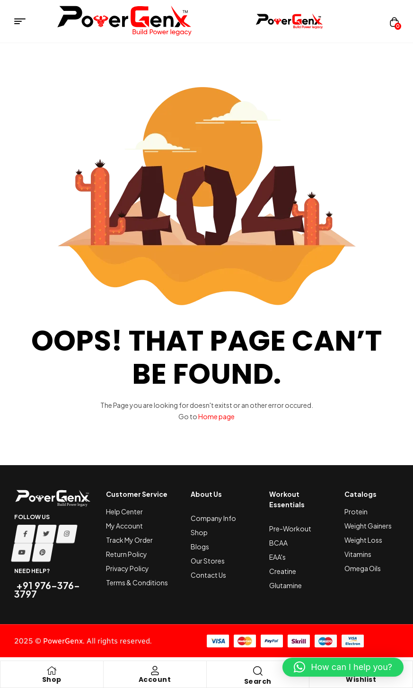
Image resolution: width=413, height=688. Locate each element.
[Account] (154, 670)
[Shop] (51, 670)
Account (155, 679)
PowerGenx (63, 640)
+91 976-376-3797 (47, 589)
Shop (52, 679)
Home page (216, 416)
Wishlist (361, 679)
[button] (343, 667)
